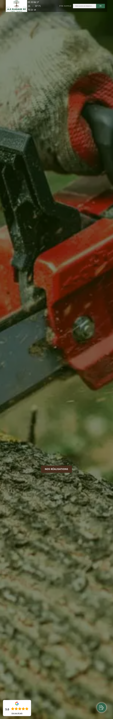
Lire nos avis (16, 713)
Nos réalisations (56, 469)
